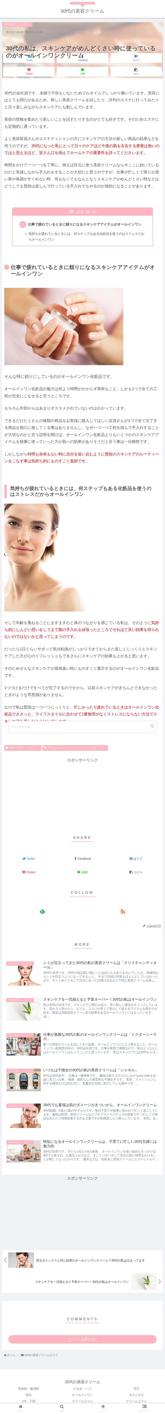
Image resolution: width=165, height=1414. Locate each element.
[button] (152, 726)
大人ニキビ (136, 1395)
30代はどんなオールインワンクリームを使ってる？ (76, 748)
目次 (80, 212)
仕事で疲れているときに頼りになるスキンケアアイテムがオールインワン (85, 225)
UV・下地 (28, 1401)
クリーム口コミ (82, 1401)
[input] (82, 727)
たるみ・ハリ (82, 1389)
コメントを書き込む (82, 1340)
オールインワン (82, 1395)
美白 (29, 1395)
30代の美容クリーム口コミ (24, 748)
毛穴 (136, 1389)
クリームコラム (136, 1401)
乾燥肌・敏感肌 (28, 1389)
